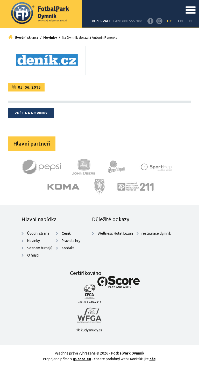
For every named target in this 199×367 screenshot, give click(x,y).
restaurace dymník (156, 233)
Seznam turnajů (39, 248)
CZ (169, 21)
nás (152, 359)
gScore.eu (82, 359)
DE (191, 21)
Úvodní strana (23, 37)
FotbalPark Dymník (127, 353)
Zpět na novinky (31, 113)
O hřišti (33, 255)
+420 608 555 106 (127, 21)
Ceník (66, 233)
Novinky (50, 37)
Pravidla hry (71, 241)
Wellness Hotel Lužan (115, 233)
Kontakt (68, 248)
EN (180, 21)
